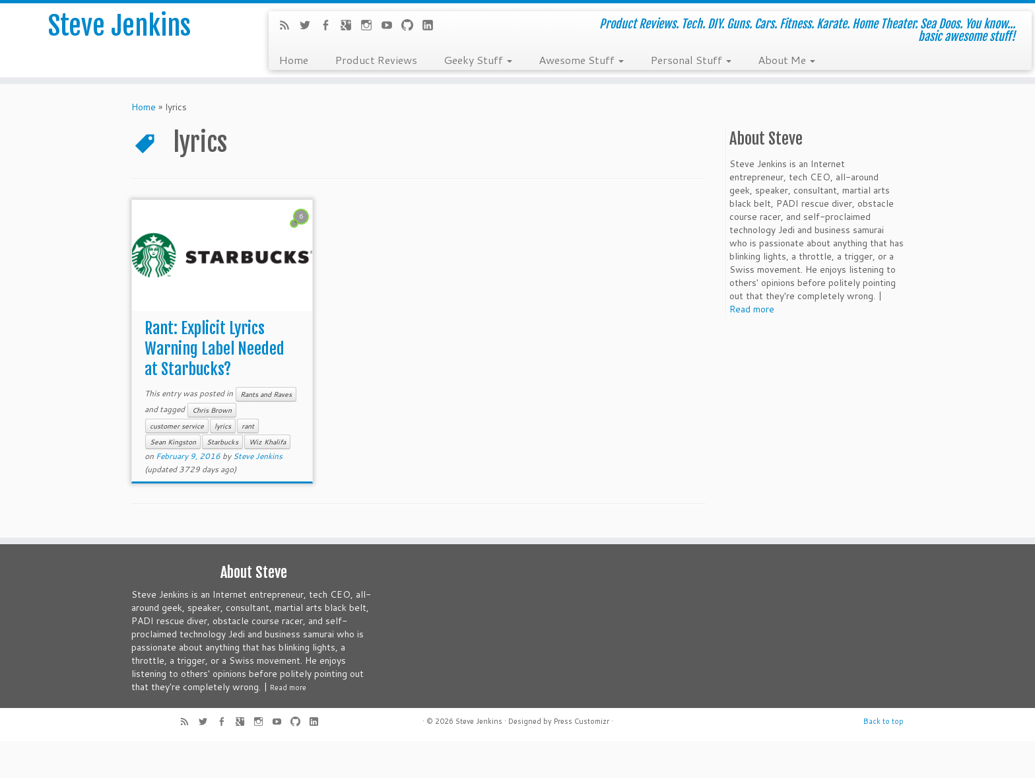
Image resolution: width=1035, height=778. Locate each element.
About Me (786, 59)
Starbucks (222, 441)
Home (293, 59)
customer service (177, 426)
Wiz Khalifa (267, 441)
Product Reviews (376, 59)
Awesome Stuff (581, 59)
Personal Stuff (690, 59)
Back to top (883, 721)
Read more (751, 309)
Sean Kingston (173, 441)
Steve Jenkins (119, 26)
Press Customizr (581, 721)
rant (248, 426)
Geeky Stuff (478, 59)
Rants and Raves (266, 394)
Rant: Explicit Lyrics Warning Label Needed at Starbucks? (214, 348)
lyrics (223, 426)
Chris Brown (212, 410)
